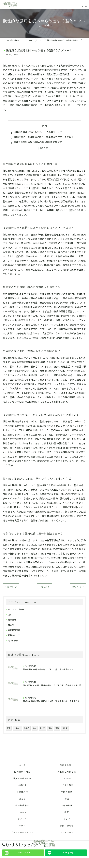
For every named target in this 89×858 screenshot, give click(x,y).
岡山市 (42, 728)
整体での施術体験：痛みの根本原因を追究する (38, 142)
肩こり (11, 624)
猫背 (34, 728)
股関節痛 (12, 619)
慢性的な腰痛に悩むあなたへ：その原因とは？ (38, 132)
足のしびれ (13, 640)
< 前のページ (11, 586)
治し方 (26, 728)
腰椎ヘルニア (14, 635)
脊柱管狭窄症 (14, 630)
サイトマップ (67, 832)
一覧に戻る (44, 586)
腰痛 (8, 728)
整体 (50, 728)
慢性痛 (65, 728)
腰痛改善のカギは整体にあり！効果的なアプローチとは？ (44, 137)
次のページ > (78, 586)
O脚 (9, 614)
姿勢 (57, 728)
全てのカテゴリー (16, 609)
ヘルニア (17, 728)
